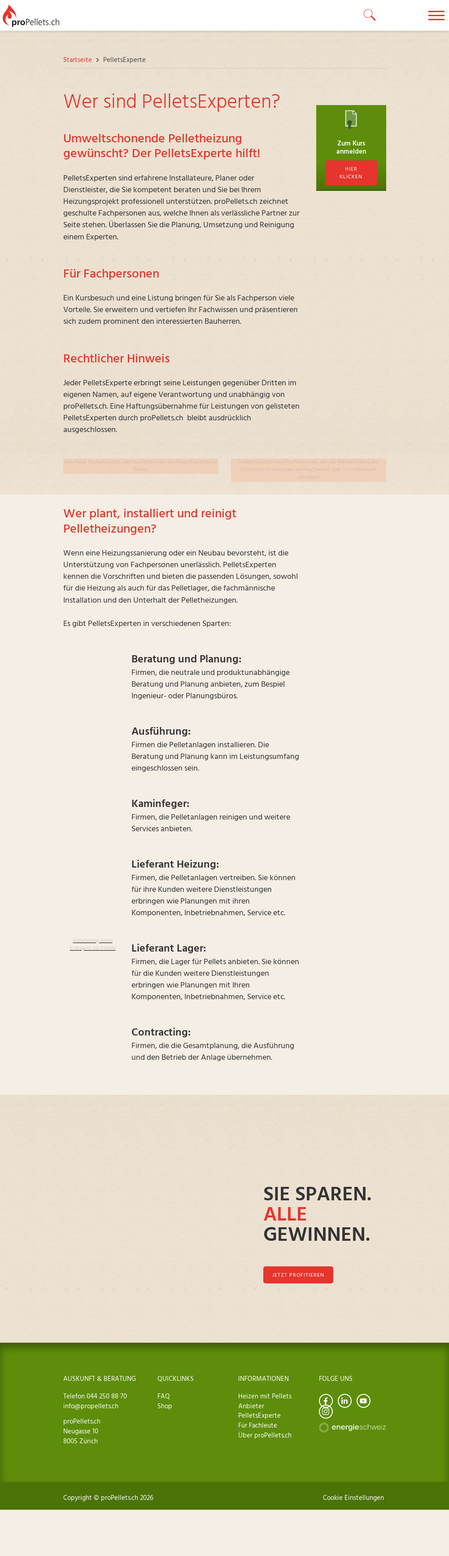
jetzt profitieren (298, 1275)
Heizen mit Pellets (265, 1396)
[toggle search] (370, 15)
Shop (164, 1406)
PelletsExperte (259, 1416)
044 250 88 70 (106, 1396)
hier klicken (351, 173)
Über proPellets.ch (265, 1435)
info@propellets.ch (90, 1406)
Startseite (77, 60)
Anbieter (251, 1406)
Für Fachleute (257, 1425)
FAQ (163, 1396)
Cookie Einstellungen (353, 1498)
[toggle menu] (436, 15)
